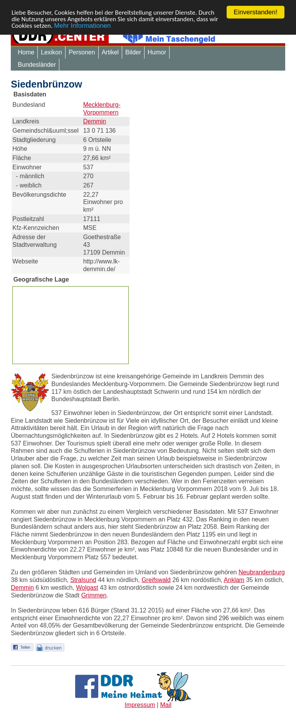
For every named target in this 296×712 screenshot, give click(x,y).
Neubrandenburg (262, 572)
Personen (82, 52)
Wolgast (87, 587)
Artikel (110, 52)
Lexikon (51, 52)
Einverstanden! (255, 12)
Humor (157, 52)
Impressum (139, 705)
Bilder (133, 52)
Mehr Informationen (82, 25)
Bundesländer (37, 64)
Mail (165, 705)
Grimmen (94, 595)
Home (26, 52)
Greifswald (156, 580)
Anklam (234, 580)
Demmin (94, 121)
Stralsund (83, 580)
